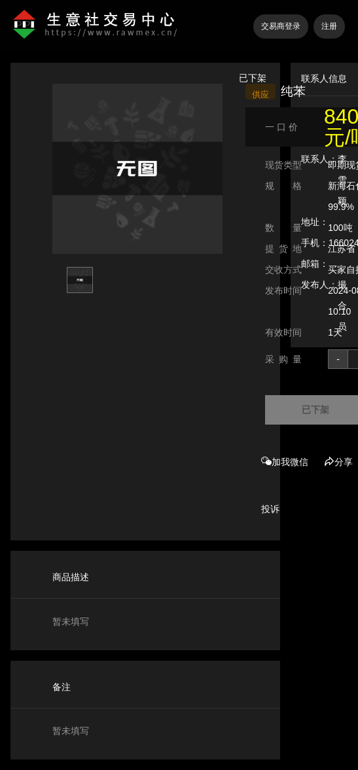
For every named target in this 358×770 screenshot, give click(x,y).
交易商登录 (280, 26)
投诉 (270, 509)
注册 (329, 26)
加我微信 (284, 462)
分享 (338, 462)
